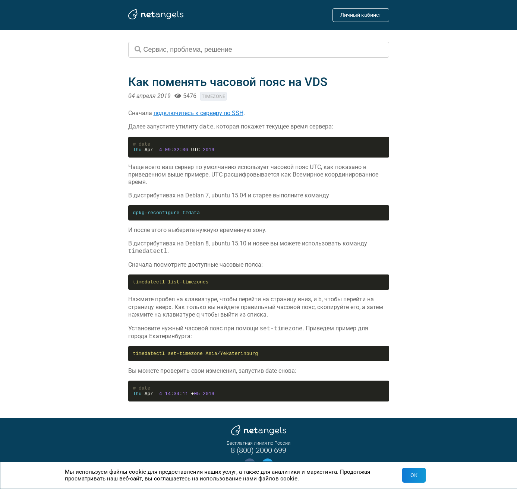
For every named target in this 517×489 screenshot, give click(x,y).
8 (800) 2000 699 (258, 450)
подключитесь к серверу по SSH (198, 113)
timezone (213, 96)
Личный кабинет (360, 15)
